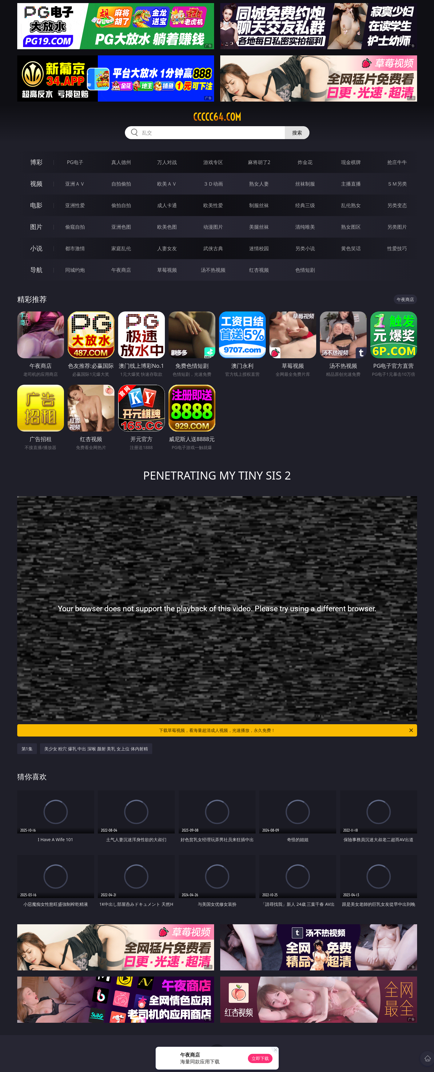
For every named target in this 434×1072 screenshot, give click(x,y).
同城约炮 (75, 270)
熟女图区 (351, 226)
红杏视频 (259, 270)
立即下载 (260, 1058)
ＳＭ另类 (397, 183)
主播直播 (351, 183)
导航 (36, 270)
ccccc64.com (217, 117)
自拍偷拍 (121, 183)
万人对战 (167, 162)
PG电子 (75, 162)
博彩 (36, 162)
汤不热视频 (213, 270)
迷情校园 (259, 248)
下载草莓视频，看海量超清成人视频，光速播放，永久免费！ (286, 730)
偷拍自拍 (121, 205)
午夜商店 (121, 270)
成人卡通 (167, 205)
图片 (36, 227)
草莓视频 (167, 270)
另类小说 (305, 248)
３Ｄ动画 (213, 183)
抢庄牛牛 (397, 162)
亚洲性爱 (75, 205)
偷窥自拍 (75, 226)
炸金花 (305, 162)
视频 (36, 183)
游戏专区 (213, 162)
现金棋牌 (351, 162)
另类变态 (397, 205)
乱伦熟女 (351, 205)
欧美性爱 (213, 205)
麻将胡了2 (259, 162)
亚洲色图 (121, 226)
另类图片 (397, 226)
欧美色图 (167, 226)
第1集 (27, 749)
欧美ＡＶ (167, 183)
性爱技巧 (397, 248)
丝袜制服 (305, 183)
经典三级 (305, 205)
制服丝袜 (259, 205)
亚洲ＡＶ (75, 183)
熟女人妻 (259, 183)
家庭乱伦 (121, 248)
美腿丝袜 (259, 226)
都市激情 (75, 248)
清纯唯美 (305, 226)
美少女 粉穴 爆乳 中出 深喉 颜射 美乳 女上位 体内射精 (96, 749)
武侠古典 (213, 248)
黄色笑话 (351, 248)
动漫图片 (213, 226)
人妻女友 (167, 248)
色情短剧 (305, 270)
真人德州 (121, 162)
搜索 (297, 132)
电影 (36, 205)
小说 (36, 248)
